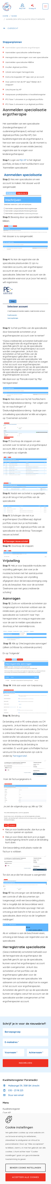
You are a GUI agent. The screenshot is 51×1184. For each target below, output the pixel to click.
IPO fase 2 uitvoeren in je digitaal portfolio (24, 104)
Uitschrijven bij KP (13, 89)
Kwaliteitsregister (11, 1109)
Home (5, 16)
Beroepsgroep (13, 1031)
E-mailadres (12, 1042)
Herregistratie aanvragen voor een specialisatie (26, 57)
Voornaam (11, 1052)
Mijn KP (22, 8)
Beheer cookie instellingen (25, 1167)
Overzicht (12, 28)
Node (14, 16)
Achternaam (36, 1052)
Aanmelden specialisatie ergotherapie (22, 47)
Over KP (7, 1112)
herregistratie (20, 756)
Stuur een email (16, 1095)
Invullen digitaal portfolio (16, 67)
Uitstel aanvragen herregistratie (19, 72)
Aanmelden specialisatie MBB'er (19, 62)
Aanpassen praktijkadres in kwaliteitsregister (25, 94)
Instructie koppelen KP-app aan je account (24, 77)
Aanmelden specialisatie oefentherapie (22, 52)
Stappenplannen (12, 42)
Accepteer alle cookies (25, 1177)
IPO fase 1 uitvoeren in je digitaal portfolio (24, 99)
